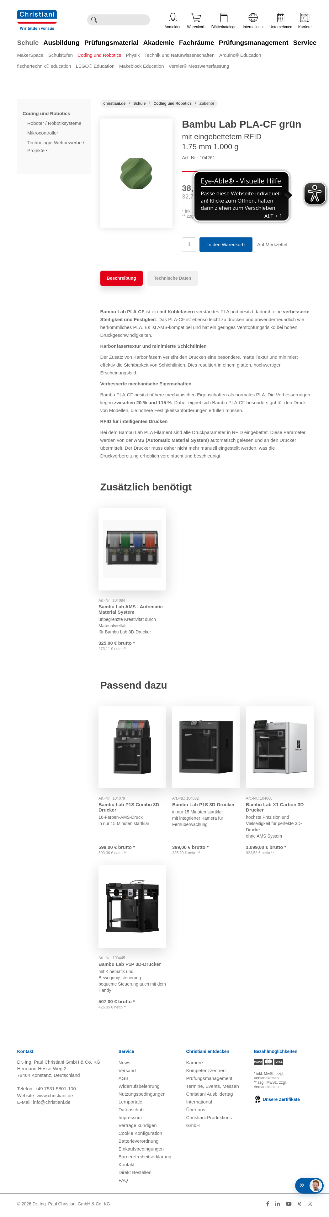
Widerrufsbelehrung (139, 1089)
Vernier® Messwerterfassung (199, 66)
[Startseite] (114, 103)
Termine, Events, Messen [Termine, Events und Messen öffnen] (212, 1089)
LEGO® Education (95, 66)
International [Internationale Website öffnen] (253, 21)
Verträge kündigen (138, 1128)
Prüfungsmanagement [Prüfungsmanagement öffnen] (209, 1081)
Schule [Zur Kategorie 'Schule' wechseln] (28, 42)
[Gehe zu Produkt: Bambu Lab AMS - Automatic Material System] (132, 546)
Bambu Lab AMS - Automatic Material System (132, 604)
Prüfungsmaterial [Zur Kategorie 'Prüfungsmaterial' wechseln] (111, 42)
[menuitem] (32, 56)
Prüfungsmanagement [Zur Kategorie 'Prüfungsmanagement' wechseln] (254, 42)
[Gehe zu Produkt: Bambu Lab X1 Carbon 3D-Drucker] (279, 745)
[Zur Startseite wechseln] (37, 13)
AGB (124, 1081)
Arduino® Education (240, 55)
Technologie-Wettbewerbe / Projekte (55, 146)
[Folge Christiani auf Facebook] (267, 1206)
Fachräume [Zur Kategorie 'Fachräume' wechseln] (196, 42)
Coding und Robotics (99, 55)
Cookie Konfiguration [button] (140, 1136)
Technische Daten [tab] (172, 278)
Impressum (130, 1120)
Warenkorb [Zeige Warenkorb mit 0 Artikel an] (196, 21)
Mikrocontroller (43, 132)
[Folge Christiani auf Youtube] (289, 1206)
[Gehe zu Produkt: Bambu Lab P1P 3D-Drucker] (132, 906)
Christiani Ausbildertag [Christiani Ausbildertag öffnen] (209, 1096)
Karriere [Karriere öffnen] (305, 21)
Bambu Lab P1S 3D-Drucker (205, 801)
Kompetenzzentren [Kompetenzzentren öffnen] (206, 1073)
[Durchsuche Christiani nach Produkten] (125, 19)
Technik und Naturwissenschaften (180, 55)
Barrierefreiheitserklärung (145, 1159)
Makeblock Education (141, 66)
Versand (127, 1073)
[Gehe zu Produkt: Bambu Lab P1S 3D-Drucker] (206, 745)
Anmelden (173, 21)
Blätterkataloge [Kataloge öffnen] (223, 21)
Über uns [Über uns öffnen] (195, 1112)
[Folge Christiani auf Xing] (299, 1206)
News (124, 1065)
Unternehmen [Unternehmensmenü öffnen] (280, 21)
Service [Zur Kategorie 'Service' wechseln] (305, 42)
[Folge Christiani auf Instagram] (310, 1206)
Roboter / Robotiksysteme (55, 123)
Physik (133, 55)
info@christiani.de (51, 1105)
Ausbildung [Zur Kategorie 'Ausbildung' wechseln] (61, 42)
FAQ (123, 1183)
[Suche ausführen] (94, 19)
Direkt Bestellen (135, 1175)
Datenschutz (132, 1112)
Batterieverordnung (139, 1143)
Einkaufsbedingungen (141, 1151)
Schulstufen (60, 55)
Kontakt (127, 1167)
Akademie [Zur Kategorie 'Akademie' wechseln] (158, 42)
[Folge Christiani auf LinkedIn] (277, 1206)
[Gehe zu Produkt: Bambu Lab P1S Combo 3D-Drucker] (132, 745)
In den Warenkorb (226, 244)
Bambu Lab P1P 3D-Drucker (131, 961)
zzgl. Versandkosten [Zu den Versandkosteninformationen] (269, 1079)
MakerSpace (30, 55)
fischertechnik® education (44, 66)
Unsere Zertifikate (277, 1102)
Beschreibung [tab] (121, 278)
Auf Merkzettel (272, 244)
